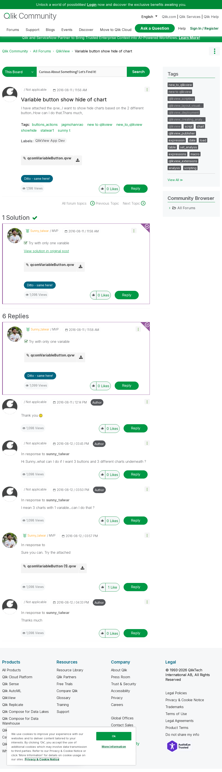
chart (200, 129)
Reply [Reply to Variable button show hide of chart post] (135, 191)
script (189, 129)
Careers (117, 708)
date (192, 143)
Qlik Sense (10, 687)
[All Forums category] (170, 211)
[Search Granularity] (20, 75)
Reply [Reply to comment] (126, 298)
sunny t (64, 133)
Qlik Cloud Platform (17, 680)
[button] (147, 92)
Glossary (63, 701)
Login (91, 4)
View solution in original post (46, 254)
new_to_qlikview (129, 128)
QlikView (63, 54)
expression (177, 143)
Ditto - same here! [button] (37, 182)
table (172, 150)
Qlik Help (211, 17)
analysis (174, 171)
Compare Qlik (67, 694)
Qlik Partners (66, 680)
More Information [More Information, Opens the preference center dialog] (114, 746)
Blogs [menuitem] (50, 30)
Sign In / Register (204, 28)
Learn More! (189, 41)
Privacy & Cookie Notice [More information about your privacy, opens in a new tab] (42, 759)
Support (63, 715)
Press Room (120, 680)
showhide (29, 133)
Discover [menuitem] (86, 30)
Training (63, 708)
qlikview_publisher (182, 136)
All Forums (42, 54)
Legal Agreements (179, 724)
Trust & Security (123, 687)
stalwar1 (47, 133)
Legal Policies (176, 696)
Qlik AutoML (11, 694)
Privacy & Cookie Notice (184, 703)
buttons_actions (45, 128)
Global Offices (122, 721)
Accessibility (120, 694)
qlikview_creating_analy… (186, 123)
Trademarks (174, 710)
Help (182, 28)
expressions (177, 157)
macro (195, 157)
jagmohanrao (72, 128)
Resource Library (70, 673)
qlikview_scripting (181, 102)
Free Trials (65, 687)
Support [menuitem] (32, 30)
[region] (71, 746)
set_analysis (188, 150)
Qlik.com (169, 17)
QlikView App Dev (50, 144)
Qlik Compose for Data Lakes (25, 715)
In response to (45, 457)
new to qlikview (99, 128)
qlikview (174, 129)
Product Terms (176, 731)
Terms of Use (176, 717)
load (203, 143)
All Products (11, 673)
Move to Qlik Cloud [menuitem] (115, 30)
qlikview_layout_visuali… (185, 109)
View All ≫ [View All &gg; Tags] (175, 183)
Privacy (117, 701)
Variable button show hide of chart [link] (103, 54)
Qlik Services (190, 17)
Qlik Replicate (12, 708)
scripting (190, 171)
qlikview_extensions (183, 164)
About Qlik (119, 673)
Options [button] (214, 54)
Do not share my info (182, 738)
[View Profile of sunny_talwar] (39, 234)
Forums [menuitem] (13, 30)
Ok (114, 736)
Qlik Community (15, 54)
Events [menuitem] (66, 30)
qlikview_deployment (184, 116)
